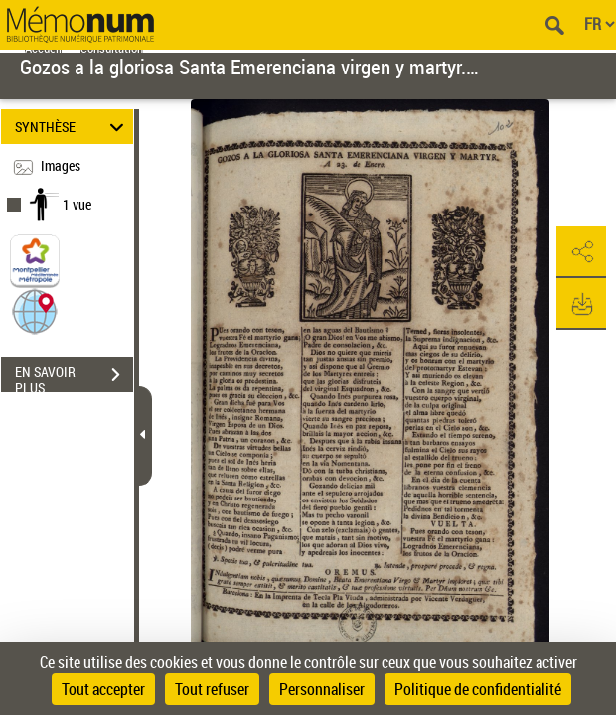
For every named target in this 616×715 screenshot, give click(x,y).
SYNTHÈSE (72, 126)
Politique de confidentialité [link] (477, 689)
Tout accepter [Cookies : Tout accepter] (103, 689)
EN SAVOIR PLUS (74, 377)
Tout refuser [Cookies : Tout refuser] (212, 689)
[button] (35, 310)
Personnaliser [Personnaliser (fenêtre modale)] (322, 689)
